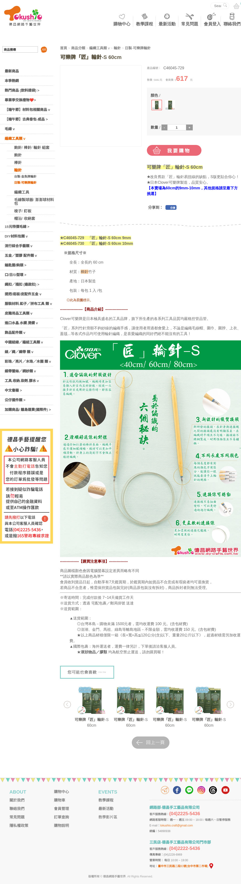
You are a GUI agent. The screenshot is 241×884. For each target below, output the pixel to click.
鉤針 (18, 155)
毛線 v (10, 129)
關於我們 (16, 800)
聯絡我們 (232, 24)
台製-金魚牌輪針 (25, 176)
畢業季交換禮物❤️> (20, 100)
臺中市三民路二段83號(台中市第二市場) (186, 866)
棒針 (18, 163)
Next (230, 704)
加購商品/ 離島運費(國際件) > (28, 410)
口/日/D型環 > (15, 275)
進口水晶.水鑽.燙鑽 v (21, 323)
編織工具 (21, 192)
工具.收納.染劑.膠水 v (22, 381)
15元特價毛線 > (17, 227)
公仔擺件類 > (15, 400)
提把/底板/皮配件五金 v (23, 294)
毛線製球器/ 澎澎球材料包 (34, 202)
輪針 (18, 170)
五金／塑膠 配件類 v (21, 255)
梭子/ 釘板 (22, 211)
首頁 (63, 48)
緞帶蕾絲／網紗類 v (20, 371)
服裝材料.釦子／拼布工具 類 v (28, 304)
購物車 (59, 800)
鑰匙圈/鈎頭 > (15, 265)
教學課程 (144, 24)
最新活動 (167, 24)
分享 (172, 207)
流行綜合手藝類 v (18, 246)
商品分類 (78, 48)
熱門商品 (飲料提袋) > (22, 90)
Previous (67, 704)
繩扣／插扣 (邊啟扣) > (22, 284)
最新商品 (12, 71)
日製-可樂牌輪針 (25, 182)
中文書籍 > (13, 390)
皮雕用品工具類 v (18, 313)
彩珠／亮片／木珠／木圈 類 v (28, 361)
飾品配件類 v (15, 333)
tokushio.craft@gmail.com (176, 825)
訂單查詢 (61, 817)
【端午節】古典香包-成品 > (26, 119)
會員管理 (61, 809)
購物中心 (121, 24)
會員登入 (212, 24)
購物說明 (61, 826)
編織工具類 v (15, 138)
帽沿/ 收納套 (24, 219)
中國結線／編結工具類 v (24, 342)
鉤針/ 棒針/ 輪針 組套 (31, 148)
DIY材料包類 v (16, 236)
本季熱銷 (12, 81)
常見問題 (189, 24)
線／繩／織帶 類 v (19, 352)
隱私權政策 (18, 826)
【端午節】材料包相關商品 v (27, 110)
